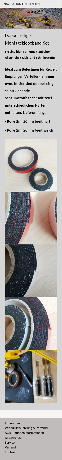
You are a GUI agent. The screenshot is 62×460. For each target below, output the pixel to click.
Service (10, 442)
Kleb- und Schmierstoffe (38, 58)
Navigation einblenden (22, 4)
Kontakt (10, 452)
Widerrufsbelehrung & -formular (26, 428)
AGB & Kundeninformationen (24, 433)
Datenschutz (13, 438)
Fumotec (29, 52)
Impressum (12, 423)
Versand (10, 447)
